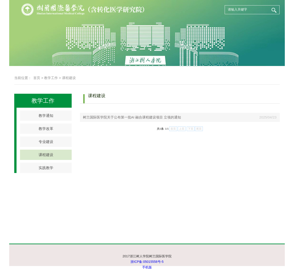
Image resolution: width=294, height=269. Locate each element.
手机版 (147, 267)
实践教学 (46, 168)
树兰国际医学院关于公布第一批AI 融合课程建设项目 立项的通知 (130, 117)
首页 (36, 78)
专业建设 (46, 142)
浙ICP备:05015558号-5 (147, 262)
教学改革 (46, 129)
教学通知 (46, 116)
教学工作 (51, 78)
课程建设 (69, 78)
